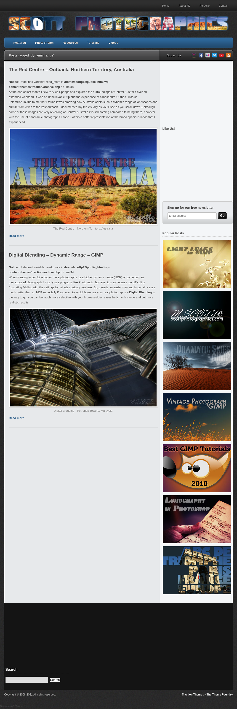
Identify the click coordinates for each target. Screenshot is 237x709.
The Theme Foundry (220, 694)
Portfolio (205, 5)
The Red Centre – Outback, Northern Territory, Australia (71, 69)
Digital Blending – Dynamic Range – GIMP (56, 254)
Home (166, 5)
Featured (19, 42)
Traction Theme (192, 694)
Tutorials (93, 42)
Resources (70, 42)
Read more (16, 236)
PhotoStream (44, 42)
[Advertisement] (196, 91)
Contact (223, 5)
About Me (184, 5)
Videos (113, 42)
